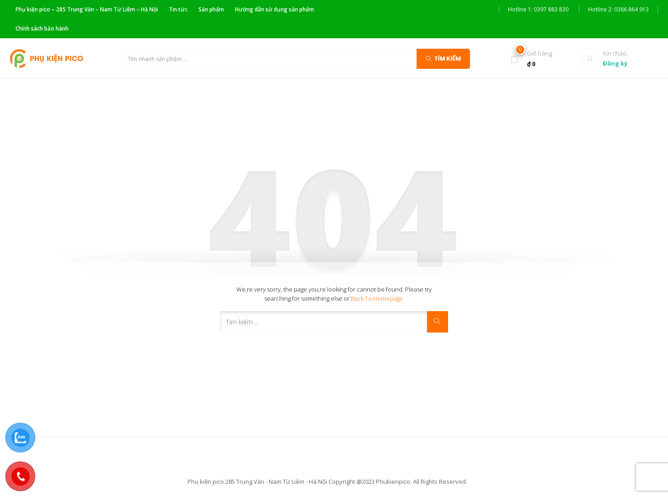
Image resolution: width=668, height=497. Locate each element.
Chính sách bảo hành (42, 28)
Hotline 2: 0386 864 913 (618, 9)
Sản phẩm (211, 9)
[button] (542, 58)
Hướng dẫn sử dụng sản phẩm (274, 9)
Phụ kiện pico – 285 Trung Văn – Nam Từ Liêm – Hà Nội (87, 9)
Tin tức (178, 9)
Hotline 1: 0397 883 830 (538, 9)
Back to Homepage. (377, 298)
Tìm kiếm (443, 58)
